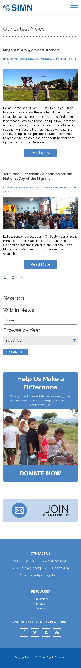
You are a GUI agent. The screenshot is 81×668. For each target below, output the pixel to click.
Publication (40, 598)
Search (15, 352)
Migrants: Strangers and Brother (31, 50)
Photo (40, 603)
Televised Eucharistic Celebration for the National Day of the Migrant (37, 176)
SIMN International (21, 58)
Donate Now (41, 473)
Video (40, 608)
